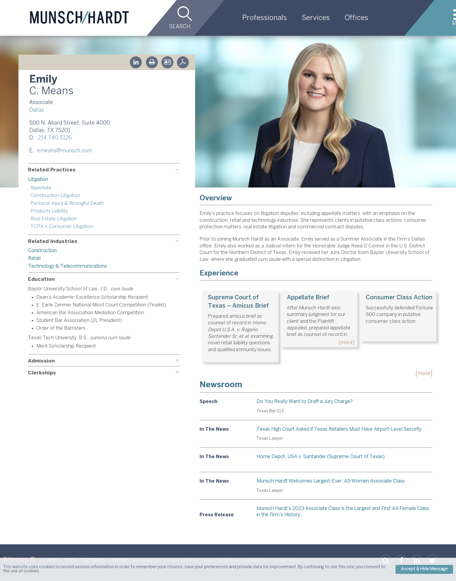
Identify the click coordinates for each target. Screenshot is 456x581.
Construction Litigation (55, 195)
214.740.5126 (55, 138)
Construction (42, 251)
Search (180, 27)
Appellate (40, 188)
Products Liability (49, 211)
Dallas (36, 110)
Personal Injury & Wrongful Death (67, 203)
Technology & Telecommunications (67, 266)
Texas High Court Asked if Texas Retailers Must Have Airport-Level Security (338, 429)
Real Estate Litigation (53, 219)
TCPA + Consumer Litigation (61, 226)
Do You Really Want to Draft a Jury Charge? (304, 401)
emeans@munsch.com (64, 151)
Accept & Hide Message (424, 569)
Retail (34, 258)
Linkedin (136, 62)
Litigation (38, 179)
